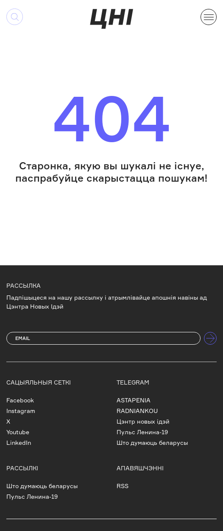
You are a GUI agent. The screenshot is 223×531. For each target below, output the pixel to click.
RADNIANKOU (137, 410)
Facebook (20, 400)
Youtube (17, 431)
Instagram (20, 410)
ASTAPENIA (134, 400)
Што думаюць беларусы (152, 442)
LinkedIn (18, 442)
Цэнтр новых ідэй (143, 421)
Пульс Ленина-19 (142, 431)
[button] (209, 16)
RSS (122, 485)
